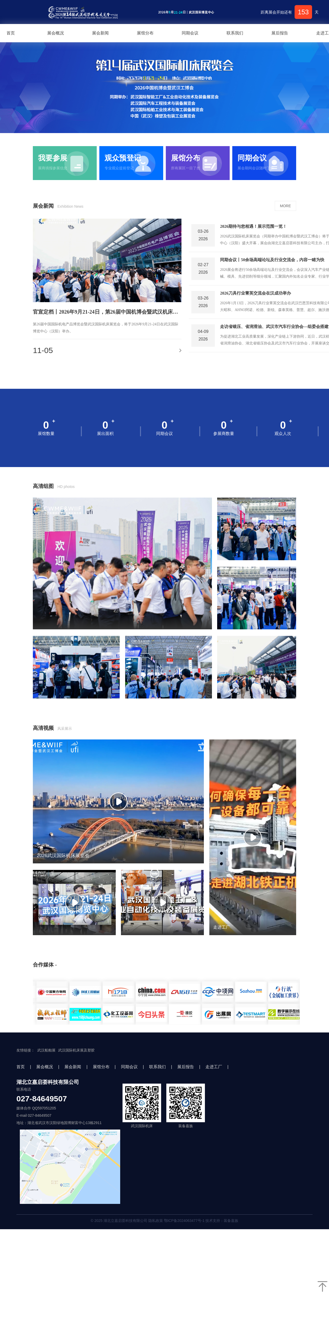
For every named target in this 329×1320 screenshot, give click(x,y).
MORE (285, 206)
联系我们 (235, 33)
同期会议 (190, 33)
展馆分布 (145, 33)
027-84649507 (41, 1098)
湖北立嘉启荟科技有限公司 (47, 1082)
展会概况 (55, 33)
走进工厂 (213, 1067)
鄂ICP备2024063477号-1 (184, 1221)
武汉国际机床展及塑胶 (76, 1050)
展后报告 (279, 33)
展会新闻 (100, 33)
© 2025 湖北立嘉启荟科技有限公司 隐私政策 (165, 1220)
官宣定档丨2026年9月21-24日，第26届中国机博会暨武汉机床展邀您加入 (107, 312)
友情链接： (25, 1050)
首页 (20, 1067)
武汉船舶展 (46, 1050)
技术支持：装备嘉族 (221, 1221)
